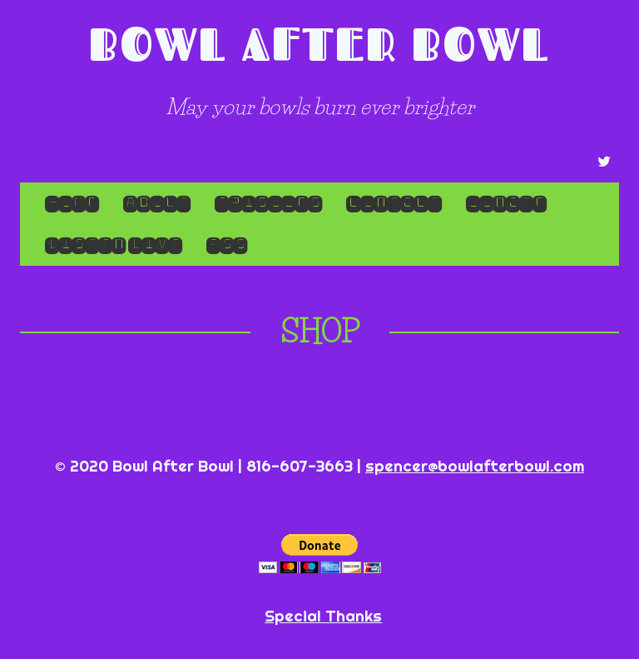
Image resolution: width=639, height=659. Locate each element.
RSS (226, 244)
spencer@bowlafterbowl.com (474, 466)
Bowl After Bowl (319, 43)
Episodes (268, 203)
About (156, 203)
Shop (319, 331)
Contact (393, 203)
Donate (506, 203)
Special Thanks (323, 616)
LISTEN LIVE (113, 244)
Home (71, 203)
